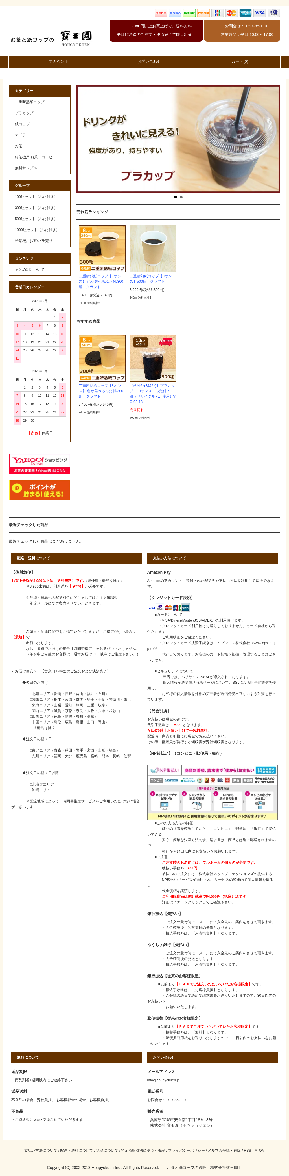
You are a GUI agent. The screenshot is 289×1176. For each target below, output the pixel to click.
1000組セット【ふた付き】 (37, 230)
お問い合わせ (144, 61)
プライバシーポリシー (186, 1151)
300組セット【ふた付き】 (36, 208)
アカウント (54, 61)
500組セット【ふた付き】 (36, 219)
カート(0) (235, 61)
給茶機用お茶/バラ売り (34, 241)
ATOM (260, 1151)
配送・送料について (76, 1151)
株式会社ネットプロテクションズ (226, 874)
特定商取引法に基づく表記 (143, 1151)
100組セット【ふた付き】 (36, 197)
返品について (107, 1151)
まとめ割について (29, 270)
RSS (247, 1151)
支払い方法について (40, 1151)
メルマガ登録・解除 (224, 1151)
